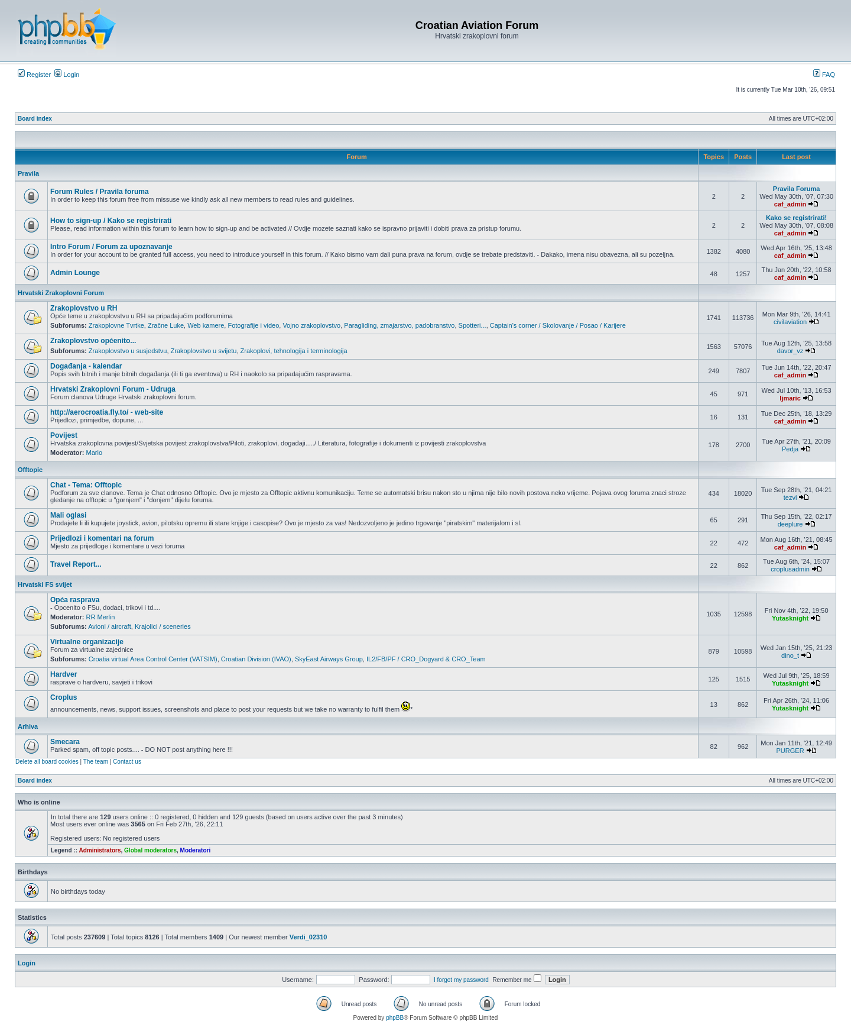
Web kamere (205, 325)
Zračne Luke (166, 325)
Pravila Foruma (796, 188)
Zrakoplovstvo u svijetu (204, 350)
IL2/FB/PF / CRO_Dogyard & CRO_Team (426, 659)
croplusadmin (790, 569)
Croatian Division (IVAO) (256, 659)
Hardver (63, 674)
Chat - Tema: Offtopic (86, 485)
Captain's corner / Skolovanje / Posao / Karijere (558, 325)
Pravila (28, 173)
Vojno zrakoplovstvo (311, 325)
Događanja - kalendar (86, 366)
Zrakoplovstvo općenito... (93, 341)
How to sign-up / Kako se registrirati (110, 221)
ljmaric (789, 398)
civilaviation (790, 321)
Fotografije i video (253, 325)
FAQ (824, 74)
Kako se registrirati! (796, 217)
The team (95, 761)
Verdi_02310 (308, 937)
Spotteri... (472, 325)
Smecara (65, 742)
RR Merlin (100, 617)
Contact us (127, 761)
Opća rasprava (74, 600)
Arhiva (28, 726)
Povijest (63, 435)
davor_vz (790, 350)
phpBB (395, 1017)
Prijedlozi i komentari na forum (102, 538)
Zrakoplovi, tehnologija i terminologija (294, 350)
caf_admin (790, 204)
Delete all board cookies (47, 761)
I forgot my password (461, 980)
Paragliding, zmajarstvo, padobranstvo (399, 325)
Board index (35, 118)
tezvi (790, 497)
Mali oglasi (68, 515)
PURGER (790, 750)
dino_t (790, 655)
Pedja (790, 449)
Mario (94, 452)
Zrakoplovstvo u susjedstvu (128, 350)
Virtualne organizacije (87, 642)
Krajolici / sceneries (163, 626)
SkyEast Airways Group (329, 659)
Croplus (63, 697)
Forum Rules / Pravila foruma (99, 192)
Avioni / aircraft (109, 626)
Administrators (100, 850)
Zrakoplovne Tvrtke (116, 325)
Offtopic (30, 469)
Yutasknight (790, 618)
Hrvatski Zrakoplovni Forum (61, 292)
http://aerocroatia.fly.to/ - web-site (106, 412)
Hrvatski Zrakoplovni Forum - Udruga (113, 389)
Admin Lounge (75, 273)
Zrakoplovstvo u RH (83, 308)
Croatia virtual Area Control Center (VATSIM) (153, 659)
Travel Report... (76, 564)
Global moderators (150, 850)
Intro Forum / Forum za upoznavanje (111, 247)
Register (34, 74)
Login (66, 74)
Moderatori (195, 850)
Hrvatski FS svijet (45, 584)
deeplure (790, 524)
